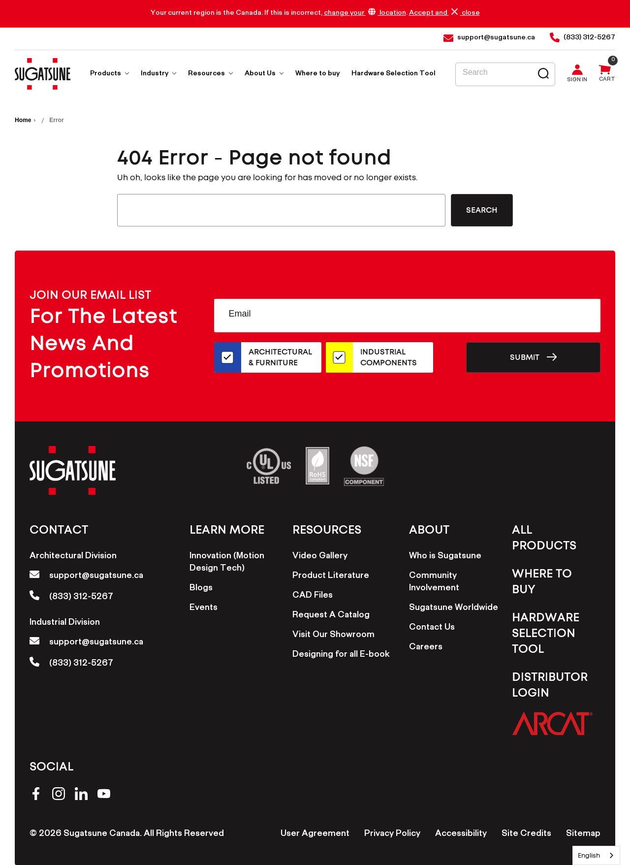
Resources (210, 74)
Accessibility (461, 834)
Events (203, 608)
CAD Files (312, 596)
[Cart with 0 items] (604, 74)
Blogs (201, 589)
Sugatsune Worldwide (453, 608)
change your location (365, 13)
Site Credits (526, 834)
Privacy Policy (392, 834)
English (589, 855)
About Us (264, 74)
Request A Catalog (331, 616)
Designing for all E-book (340, 655)
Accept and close (444, 13)
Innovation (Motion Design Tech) (226, 563)
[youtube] (103, 795)
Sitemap (583, 834)
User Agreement (315, 834)
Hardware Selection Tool (393, 74)
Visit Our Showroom (333, 635)
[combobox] (596, 855)
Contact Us (432, 628)
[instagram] (58, 795)
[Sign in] (580, 74)
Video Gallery (319, 557)
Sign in (577, 81)
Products (109, 74)
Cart (607, 80)
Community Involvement (434, 583)
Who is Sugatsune (445, 557)
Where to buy (317, 74)
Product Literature (330, 576)
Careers (425, 648)
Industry (158, 74)
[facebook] (36, 795)
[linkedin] (81, 795)
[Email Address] (407, 315)
